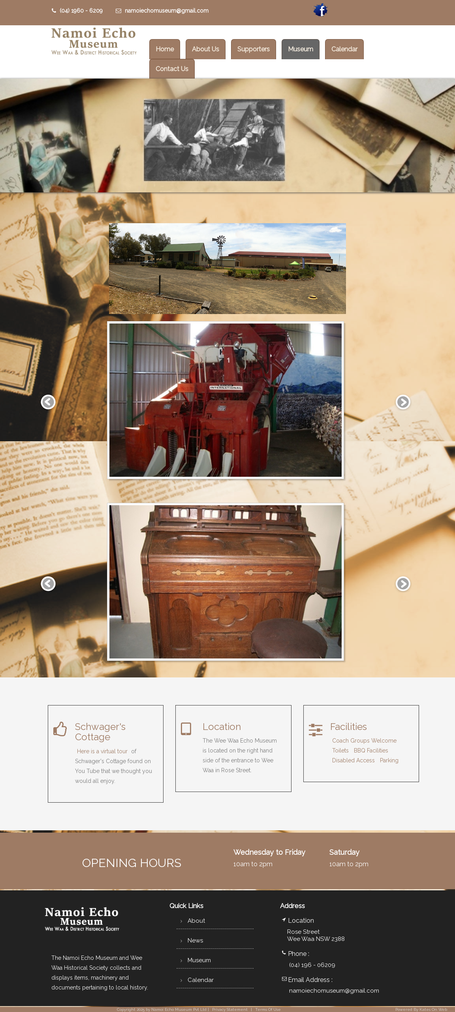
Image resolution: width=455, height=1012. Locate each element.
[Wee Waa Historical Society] (93, 42)
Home (165, 49)
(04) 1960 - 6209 (77, 11)
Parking (389, 760)
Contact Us (172, 69)
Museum (300, 49)
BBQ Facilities (371, 750)
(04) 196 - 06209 (312, 965)
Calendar (344, 49)
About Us (205, 49)
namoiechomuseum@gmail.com (162, 11)
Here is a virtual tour (102, 751)
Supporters (253, 49)
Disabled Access (353, 760)
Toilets (340, 750)
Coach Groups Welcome (364, 740)
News (191, 940)
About (192, 920)
